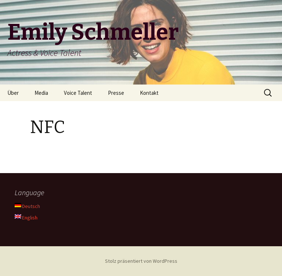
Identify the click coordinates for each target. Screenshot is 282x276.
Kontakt (149, 92)
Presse (116, 92)
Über (13, 92)
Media (41, 92)
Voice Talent (78, 92)
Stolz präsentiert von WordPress (141, 261)
